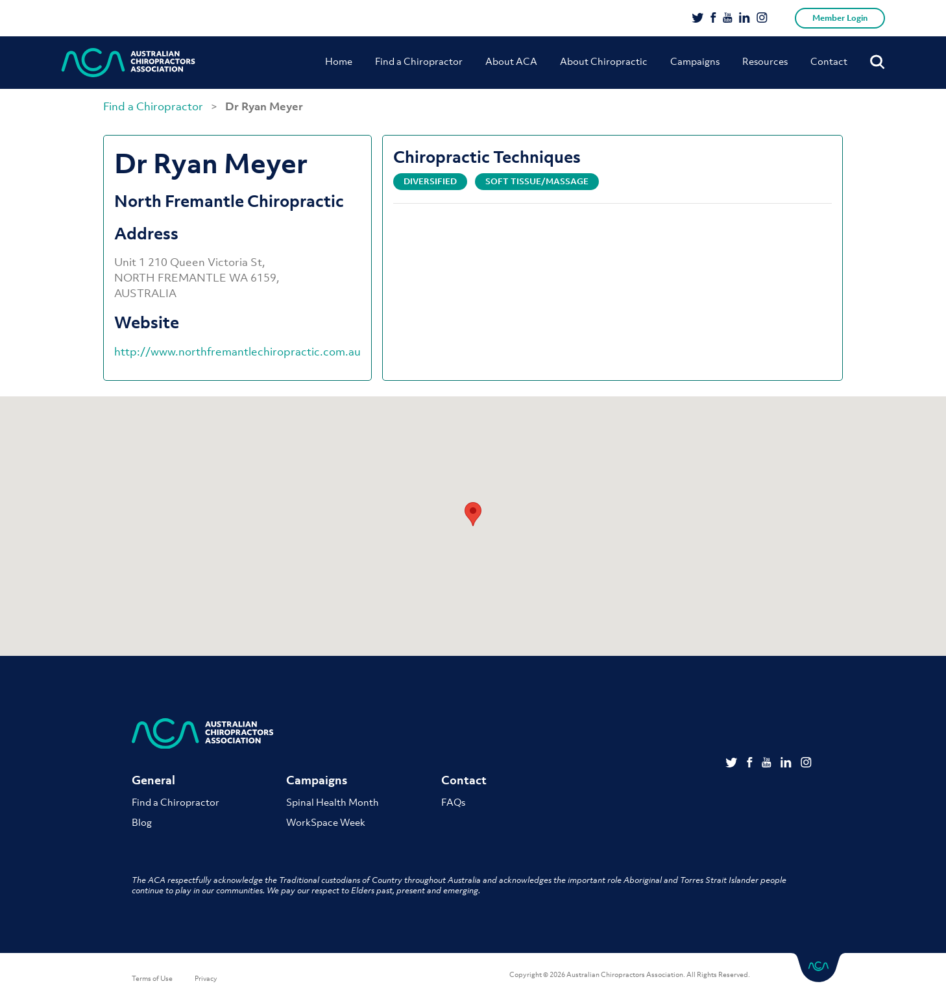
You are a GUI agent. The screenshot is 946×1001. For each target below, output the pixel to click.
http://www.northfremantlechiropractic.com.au (237, 351)
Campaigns (695, 60)
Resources (765, 60)
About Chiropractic (604, 60)
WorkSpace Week (325, 821)
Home (338, 60)
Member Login (839, 17)
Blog (142, 821)
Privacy (206, 978)
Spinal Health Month (332, 801)
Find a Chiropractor (419, 60)
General (153, 780)
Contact (828, 60)
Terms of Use (152, 978)
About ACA (511, 60)
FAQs (453, 801)
